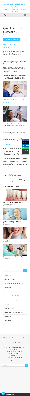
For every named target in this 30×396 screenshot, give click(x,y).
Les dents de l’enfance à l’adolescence (13, 295)
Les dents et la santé (9, 300)
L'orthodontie (7, 287)
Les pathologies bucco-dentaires (12, 312)
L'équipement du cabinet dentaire (12, 283)
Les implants (7, 308)
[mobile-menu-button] (25, 15)
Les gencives (7, 304)
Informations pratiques (9, 279)
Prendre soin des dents (9, 324)
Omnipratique (7, 320)
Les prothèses (7, 316)
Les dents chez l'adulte (9, 291)
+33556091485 (16, 342)
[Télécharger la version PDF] (11, 39)
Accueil (6, 275)
